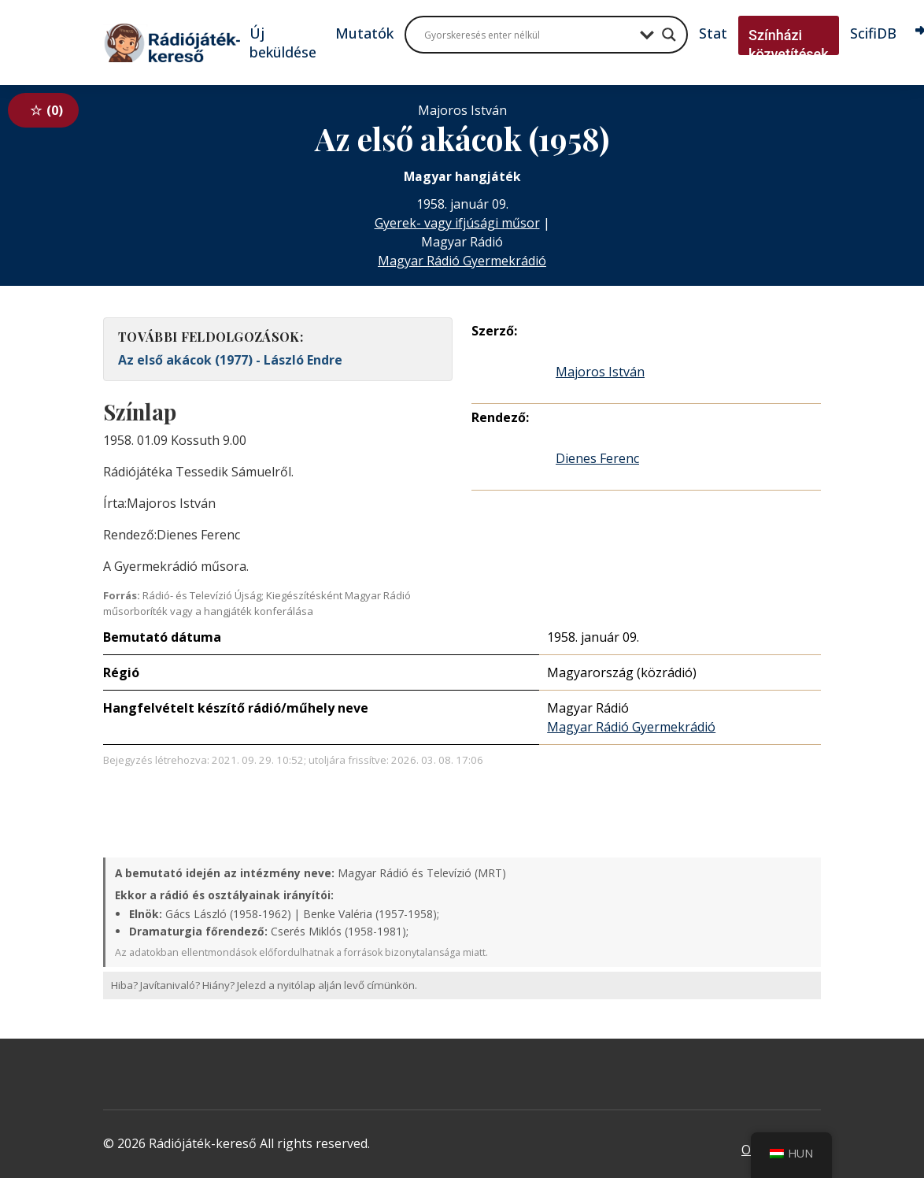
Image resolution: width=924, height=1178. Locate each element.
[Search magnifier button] (669, 35)
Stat (713, 33)
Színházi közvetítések (788, 44)
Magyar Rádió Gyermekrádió (462, 260)
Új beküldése (282, 42)
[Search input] (528, 35)
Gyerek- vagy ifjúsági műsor (457, 223)
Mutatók (364, 33)
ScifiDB (873, 33)
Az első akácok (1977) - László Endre (230, 360)
